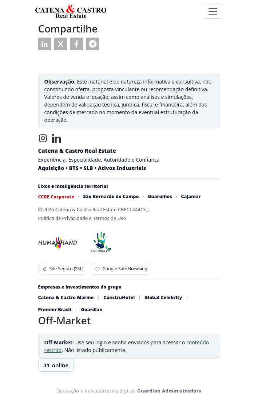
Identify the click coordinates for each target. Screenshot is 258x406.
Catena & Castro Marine (66, 297)
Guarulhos (160, 196)
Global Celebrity (163, 297)
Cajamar (191, 196)
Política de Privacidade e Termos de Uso (82, 218)
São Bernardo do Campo (111, 196)
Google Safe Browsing (121, 269)
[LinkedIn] (56, 138)
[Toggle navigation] (213, 11)
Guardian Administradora (169, 390)
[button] (44, 44)
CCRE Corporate (56, 197)
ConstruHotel (119, 297)
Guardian (91, 309)
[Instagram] (43, 138)
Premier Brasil (54, 309)
